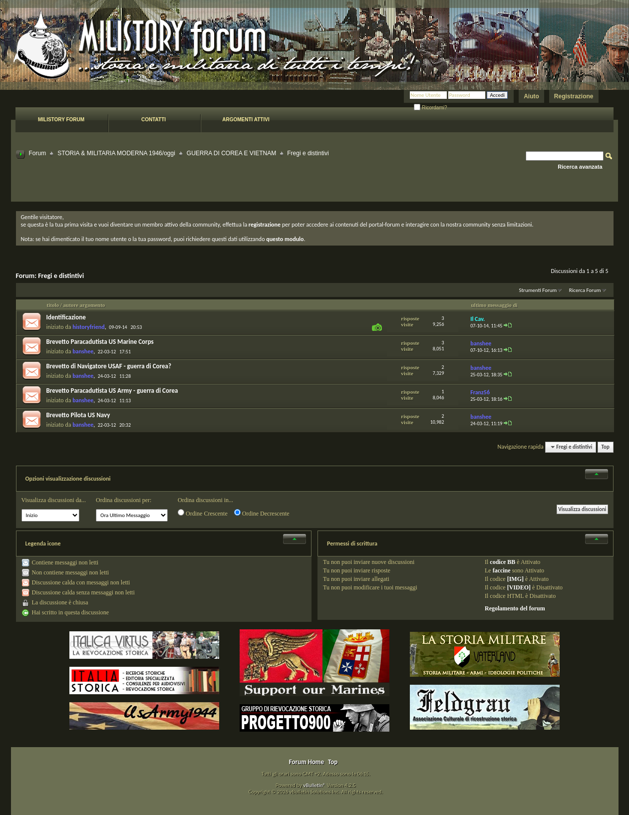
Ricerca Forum (585, 290)
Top (606, 447)
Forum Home (306, 762)
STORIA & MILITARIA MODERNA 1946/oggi (116, 153)
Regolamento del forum (515, 608)
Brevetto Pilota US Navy (78, 415)
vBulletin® (314, 785)
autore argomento (84, 305)
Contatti (153, 119)
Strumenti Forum (538, 290)
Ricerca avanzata (580, 167)
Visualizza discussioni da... (53, 500)
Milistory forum (61, 119)
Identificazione (66, 317)
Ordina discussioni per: (123, 500)
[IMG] (515, 578)
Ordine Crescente (203, 513)
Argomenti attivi (245, 119)
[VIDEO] (519, 587)
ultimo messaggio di (494, 305)
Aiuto (531, 96)
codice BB (502, 561)
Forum (37, 153)
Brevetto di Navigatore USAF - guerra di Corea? (109, 366)
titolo (53, 305)
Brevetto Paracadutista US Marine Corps (100, 341)
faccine (502, 570)
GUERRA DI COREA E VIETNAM (231, 153)
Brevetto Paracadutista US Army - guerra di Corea (112, 390)
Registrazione (574, 96)
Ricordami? (430, 107)
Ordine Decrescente (262, 513)
